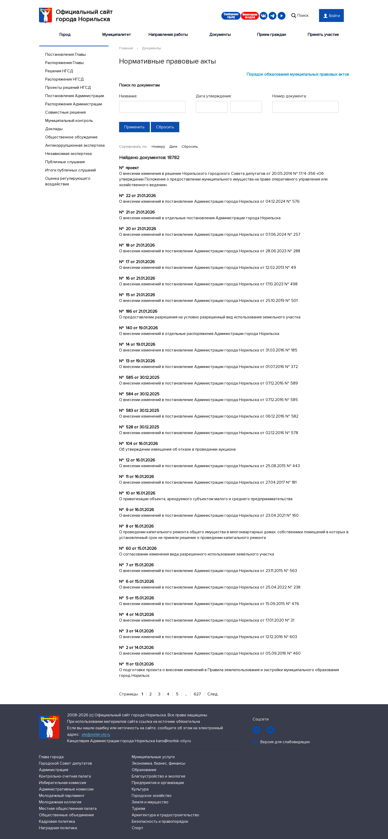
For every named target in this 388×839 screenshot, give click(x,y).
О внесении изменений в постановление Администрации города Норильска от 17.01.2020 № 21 (206, 620)
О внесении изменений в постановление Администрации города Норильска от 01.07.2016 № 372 (208, 366)
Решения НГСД (59, 71)
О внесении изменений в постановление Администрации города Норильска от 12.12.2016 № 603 (208, 636)
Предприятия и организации (158, 782)
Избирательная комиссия (62, 782)
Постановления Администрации (74, 95)
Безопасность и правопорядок (160, 821)
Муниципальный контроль (69, 120)
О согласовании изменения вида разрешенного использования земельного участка (196, 554)
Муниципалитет (116, 34)
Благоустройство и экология (158, 776)
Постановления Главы (65, 54)
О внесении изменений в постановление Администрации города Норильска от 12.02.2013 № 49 (207, 267)
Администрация (53, 769)
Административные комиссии (66, 789)
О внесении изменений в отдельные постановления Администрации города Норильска (200, 218)
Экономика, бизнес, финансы (158, 763)
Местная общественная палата (68, 808)
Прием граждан (271, 34)
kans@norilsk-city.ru (173, 740)
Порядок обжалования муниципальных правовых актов (298, 74)
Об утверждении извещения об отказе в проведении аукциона (177, 449)
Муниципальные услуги (153, 756)
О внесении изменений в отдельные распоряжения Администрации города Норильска (199, 333)
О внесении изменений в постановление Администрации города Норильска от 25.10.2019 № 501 (208, 300)
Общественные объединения (66, 815)
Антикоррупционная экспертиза (75, 145)
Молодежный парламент (62, 795)
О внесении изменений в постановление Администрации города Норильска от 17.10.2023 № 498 (208, 284)
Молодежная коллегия (60, 802)
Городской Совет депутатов (65, 763)
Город (65, 34)
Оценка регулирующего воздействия (67, 181)
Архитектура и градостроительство (165, 815)
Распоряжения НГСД (64, 79)
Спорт (137, 827)
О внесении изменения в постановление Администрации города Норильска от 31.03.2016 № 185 (208, 350)
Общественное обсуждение (71, 137)
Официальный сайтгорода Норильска (76, 16)
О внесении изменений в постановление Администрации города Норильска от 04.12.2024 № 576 (209, 201)
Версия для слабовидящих (285, 741)
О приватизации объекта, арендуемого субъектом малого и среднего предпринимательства (205, 498)
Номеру (159, 146)
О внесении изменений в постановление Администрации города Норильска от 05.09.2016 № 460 (210, 653)
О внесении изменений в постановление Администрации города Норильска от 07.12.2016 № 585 (208, 399)
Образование (144, 769)
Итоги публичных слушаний (70, 170)
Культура (140, 789)
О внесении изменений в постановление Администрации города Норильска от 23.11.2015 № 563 (208, 570)
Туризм (138, 808)
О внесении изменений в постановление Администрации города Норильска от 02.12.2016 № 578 (208, 432)
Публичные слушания (65, 161)
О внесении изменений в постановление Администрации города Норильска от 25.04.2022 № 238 (209, 587)
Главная (126, 48)
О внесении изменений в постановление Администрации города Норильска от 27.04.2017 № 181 (208, 482)
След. (212, 694)
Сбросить (190, 146)
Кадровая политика (57, 821)
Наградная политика (58, 827)
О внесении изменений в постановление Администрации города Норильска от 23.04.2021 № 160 (209, 515)
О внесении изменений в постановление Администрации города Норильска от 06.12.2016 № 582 (208, 416)
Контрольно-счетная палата (65, 776)
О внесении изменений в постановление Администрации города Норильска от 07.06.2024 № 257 (209, 234)
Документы (220, 34)
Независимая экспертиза (68, 153)
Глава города (51, 756)
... (186, 694)
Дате (174, 146)
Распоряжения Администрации (73, 104)
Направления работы (168, 34)
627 (197, 694)
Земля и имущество (150, 802)
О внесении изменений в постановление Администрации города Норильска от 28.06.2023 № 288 (209, 251)
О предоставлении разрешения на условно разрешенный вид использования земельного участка (209, 317)
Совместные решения (65, 112)
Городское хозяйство (152, 795)
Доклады (54, 128)
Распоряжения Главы (64, 62)
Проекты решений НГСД (68, 87)
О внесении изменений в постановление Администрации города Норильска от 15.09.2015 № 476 (209, 603)
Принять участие (323, 34)
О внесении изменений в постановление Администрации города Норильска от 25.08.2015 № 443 (209, 465)
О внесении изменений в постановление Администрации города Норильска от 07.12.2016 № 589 (208, 383)
